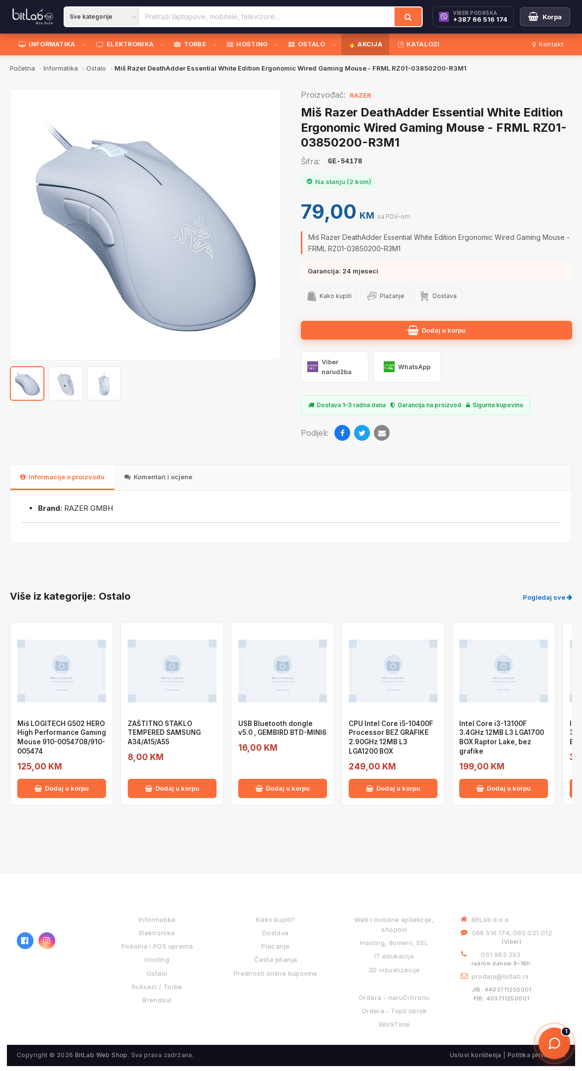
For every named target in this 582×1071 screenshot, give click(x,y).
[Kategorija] (102, 16)
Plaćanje (275, 946)
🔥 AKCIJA (365, 44)
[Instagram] (46, 940)
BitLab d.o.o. (491, 919)
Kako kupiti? (275, 919)
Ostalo (156, 973)
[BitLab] (33, 16)
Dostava (275, 933)
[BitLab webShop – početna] (54, 912)
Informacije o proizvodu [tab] (62, 477)
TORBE (190, 44)
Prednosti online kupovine (276, 973)
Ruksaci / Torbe (157, 987)
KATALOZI (419, 44)
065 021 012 (532, 933)
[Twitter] (362, 433)
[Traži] (408, 16)
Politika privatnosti (536, 1055)
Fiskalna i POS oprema (157, 946)
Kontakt (547, 44)
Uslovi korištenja (476, 1055)
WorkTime (394, 1024)
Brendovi (157, 1000)
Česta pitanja (275, 959)
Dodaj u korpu (436, 330)
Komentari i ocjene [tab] (158, 477)
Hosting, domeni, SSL (394, 943)
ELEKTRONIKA (125, 44)
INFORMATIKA (47, 44)
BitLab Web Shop (101, 1055)
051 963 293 (500, 954)
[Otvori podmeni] (85, 44)
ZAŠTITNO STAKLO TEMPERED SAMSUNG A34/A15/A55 (164, 733)
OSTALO (307, 44)
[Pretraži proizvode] (267, 16)
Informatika (157, 919)
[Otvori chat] (554, 1043)
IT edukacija (394, 956)
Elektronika (157, 933)
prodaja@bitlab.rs (500, 976)
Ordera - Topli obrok (394, 1011)
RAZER (360, 95)
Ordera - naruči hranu (394, 997)
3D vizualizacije (394, 970)
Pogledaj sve (547, 597)
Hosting (157, 959)
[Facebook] (342, 433)
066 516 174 (490, 933)
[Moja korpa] (545, 16)
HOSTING (247, 44)
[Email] (382, 433)
